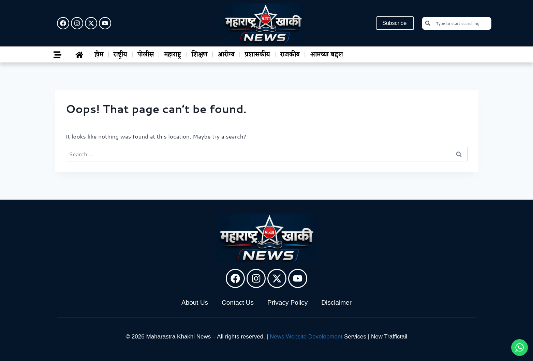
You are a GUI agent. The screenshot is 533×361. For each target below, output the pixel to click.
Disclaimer (336, 302)
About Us (194, 302)
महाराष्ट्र (172, 54)
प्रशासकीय (257, 54)
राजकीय (290, 54)
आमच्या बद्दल (326, 54)
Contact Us (238, 302)
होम (98, 54)
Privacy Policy (287, 302)
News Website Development (306, 336)
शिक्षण (199, 54)
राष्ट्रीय (120, 54)
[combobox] (456, 23)
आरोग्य (226, 54)
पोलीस (145, 54)
